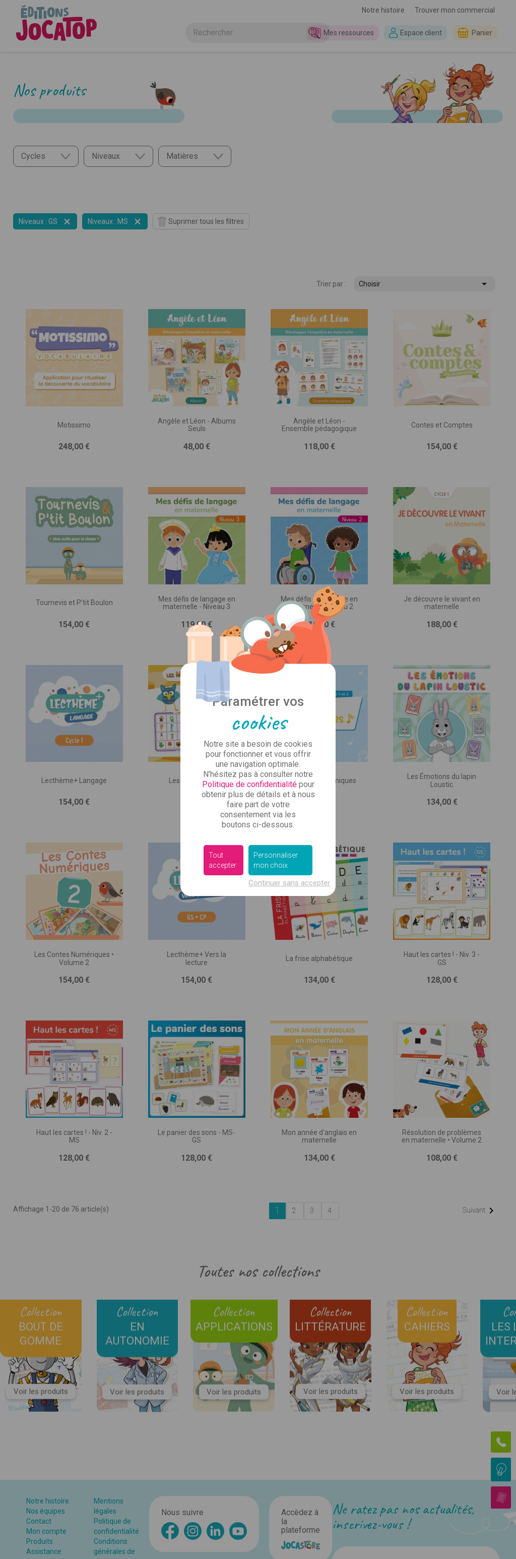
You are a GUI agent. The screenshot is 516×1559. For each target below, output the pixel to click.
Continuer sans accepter (289, 882)
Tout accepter (222, 860)
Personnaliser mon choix (275, 860)
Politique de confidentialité (249, 784)
